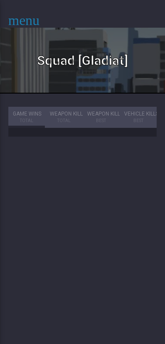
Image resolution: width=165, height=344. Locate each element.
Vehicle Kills (140, 117)
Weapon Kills (66, 117)
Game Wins (27, 117)
